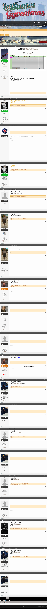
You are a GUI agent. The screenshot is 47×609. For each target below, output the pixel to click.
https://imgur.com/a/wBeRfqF (17, 552)
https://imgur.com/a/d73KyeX (17, 524)
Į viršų (2, 96)
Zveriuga (5, 369)
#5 (45, 189)
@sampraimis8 (5, 240)
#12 (45, 379)
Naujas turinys (43, 27)
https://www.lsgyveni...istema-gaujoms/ (30, 48)
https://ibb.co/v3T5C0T (16, 193)
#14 (45, 428)
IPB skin (1, 606)
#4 (45, 162)
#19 (45, 548)
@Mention (4, 78)
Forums (35, 22)
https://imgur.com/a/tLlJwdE (17, 479)
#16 (45, 475)
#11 (45, 355)
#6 (45, 211)
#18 (45, 520)
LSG (32, 22)
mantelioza (5, 233)
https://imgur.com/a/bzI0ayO (17, 383)
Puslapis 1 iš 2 (2, 41)
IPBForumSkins (5, 606)
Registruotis (7, 25)
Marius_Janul (5, 66)
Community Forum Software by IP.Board (42, 606)
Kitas (8, 41)
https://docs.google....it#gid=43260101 (28, 53)
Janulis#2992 (5, 64)
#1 (45, 46)
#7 (45, 245)
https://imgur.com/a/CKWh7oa (17, 432)
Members (39, 22)
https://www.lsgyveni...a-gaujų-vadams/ (32, 49)
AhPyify (5, 374)
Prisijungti (2, 25)
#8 (45, 278)
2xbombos (14, 359)
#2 (45, 98)
